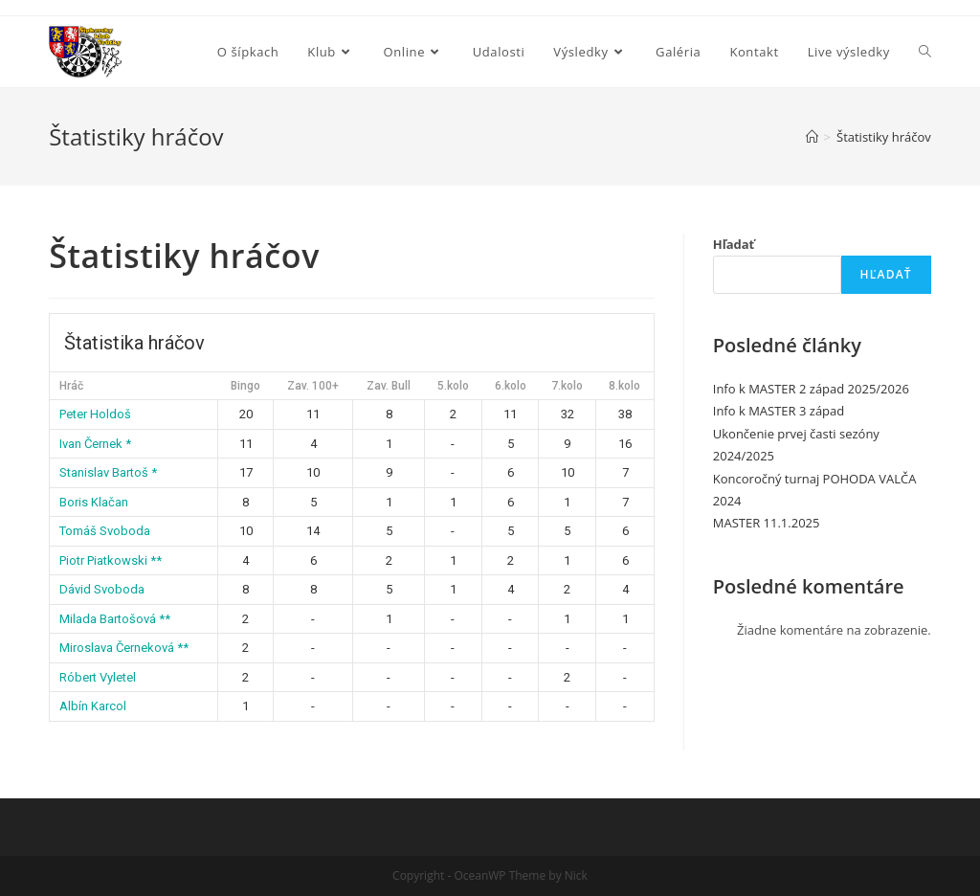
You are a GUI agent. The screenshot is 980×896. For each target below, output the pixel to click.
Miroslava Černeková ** (124, 647)
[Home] (812, 137)
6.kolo (510, 385)
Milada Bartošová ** (114, 619)
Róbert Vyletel (97, 677)
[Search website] (925, 51)
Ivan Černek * (95, 444)
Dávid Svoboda (102, 589)
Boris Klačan (93, 502)
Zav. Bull (389, 385)
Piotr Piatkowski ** (110, 560)
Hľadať (734, 244)
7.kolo (567, 385)
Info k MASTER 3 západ (778, 410)
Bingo (245, 385)
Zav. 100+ (313, 385)
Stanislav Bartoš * (108, 472)
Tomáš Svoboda (104, 531)
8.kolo (624, 385)
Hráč (71, 385)
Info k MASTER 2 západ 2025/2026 (811, 388)
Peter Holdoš (95, 414)
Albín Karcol (92, 706)
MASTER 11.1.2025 (766, 522)
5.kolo (453, 385)
